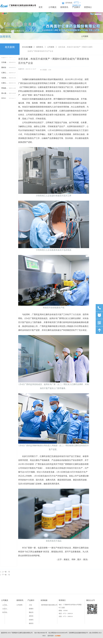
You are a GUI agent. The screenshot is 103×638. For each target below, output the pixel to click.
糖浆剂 (31, 623)
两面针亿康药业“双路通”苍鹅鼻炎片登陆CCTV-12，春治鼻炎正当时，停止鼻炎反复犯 (4, 58)
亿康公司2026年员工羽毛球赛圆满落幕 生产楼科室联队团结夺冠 (4, 84)
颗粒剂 (31, 612)
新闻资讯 (39, 47)
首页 (30, 47)
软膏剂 (31, 620)
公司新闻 (50, 47)
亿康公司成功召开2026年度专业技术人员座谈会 (4, 74)
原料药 (31, 616)
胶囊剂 (31, 609)
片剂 (30, 605)
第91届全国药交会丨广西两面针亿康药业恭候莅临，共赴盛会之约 (4, 94)
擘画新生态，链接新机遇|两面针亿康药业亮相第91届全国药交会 (4, 89)
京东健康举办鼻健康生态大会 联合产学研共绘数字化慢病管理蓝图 (4, 63)
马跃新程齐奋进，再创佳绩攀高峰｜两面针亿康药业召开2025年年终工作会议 (4, 79)
